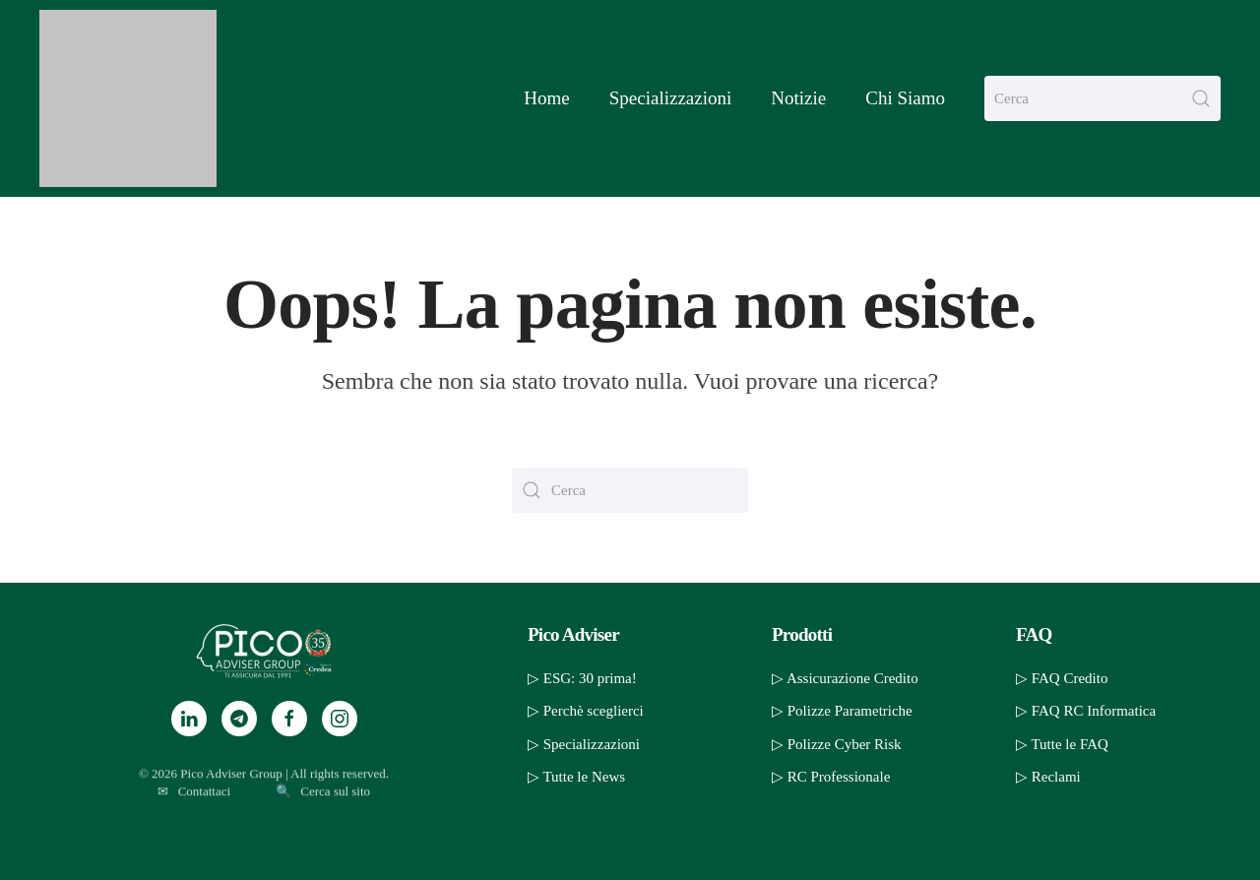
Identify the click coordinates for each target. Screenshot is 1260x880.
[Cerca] (1102, 98)
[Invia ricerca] (1201, 98)
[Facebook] (289, 718)
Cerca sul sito (335, 811)
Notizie (798, 98)
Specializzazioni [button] (670, 98)
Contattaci (204, 811)
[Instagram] (339, 718)
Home (546, 98)
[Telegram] (239, 718)
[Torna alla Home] (128, 98)
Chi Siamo (905, 98)
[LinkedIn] (189, 718)
